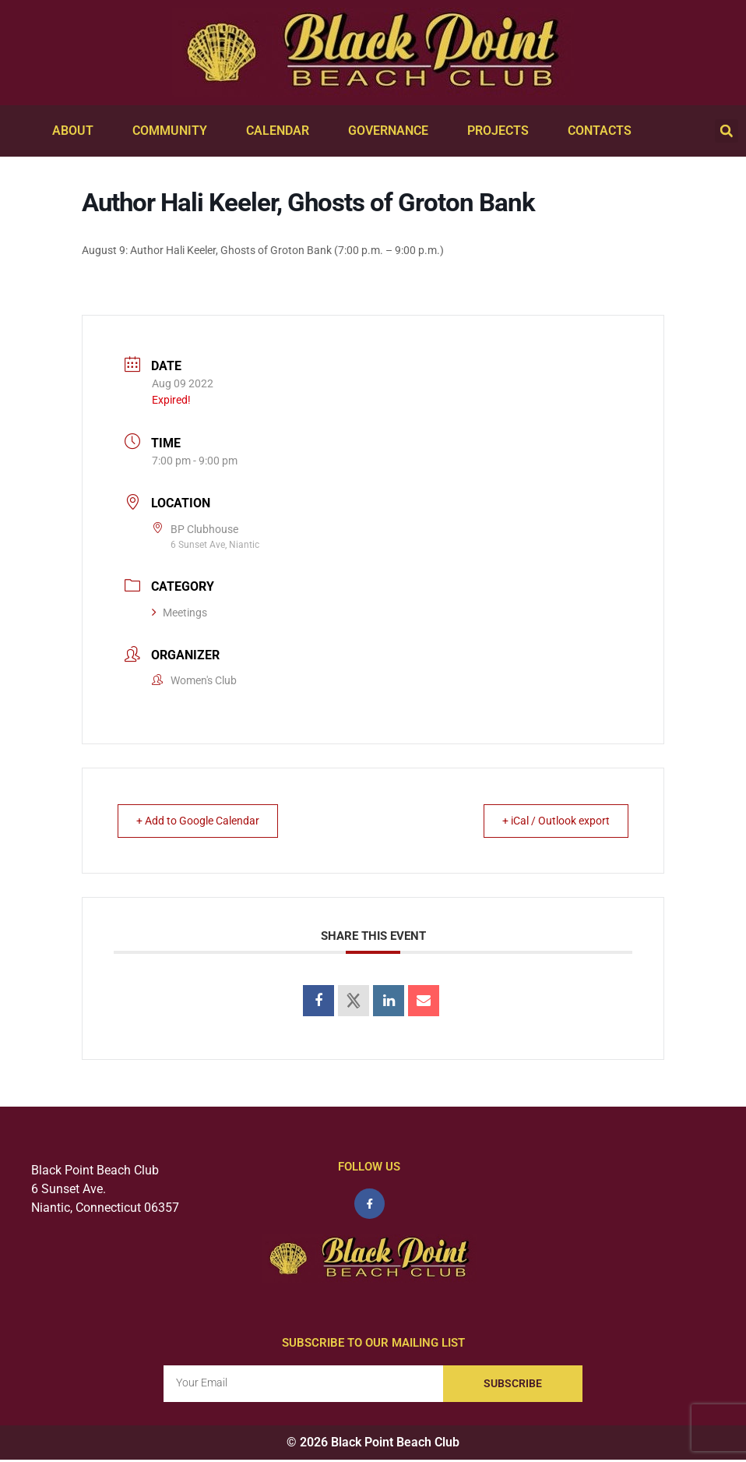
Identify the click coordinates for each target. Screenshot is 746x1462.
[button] (726, 131)
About (76, 131)
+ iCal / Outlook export (546, 821)
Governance (392, 131)
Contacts (603, 131)
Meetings (179, 612)
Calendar (281, 131)
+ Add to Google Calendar (207, 821)
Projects (502, 131)
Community (173, 131)
